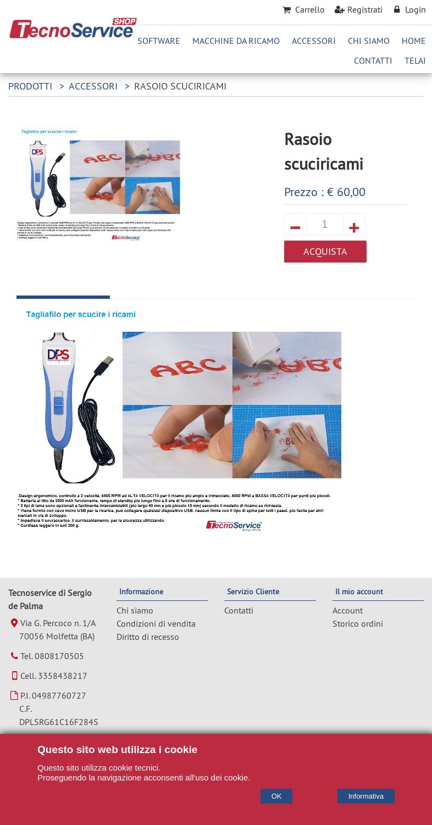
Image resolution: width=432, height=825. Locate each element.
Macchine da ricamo (236, 40)
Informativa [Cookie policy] (366, 796)
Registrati (358, 9)
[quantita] (325, 224)
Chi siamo (135, 610)
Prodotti (30, 86)
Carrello (302, 9)
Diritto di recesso (148, 636)
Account (348, 610)
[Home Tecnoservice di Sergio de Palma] (73, 36)
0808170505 (59, 655)
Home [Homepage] (414, 40)
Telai (415, 60)
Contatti (373, 60)
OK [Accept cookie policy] (277, 796)
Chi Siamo (369, 40)
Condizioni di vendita (156, 623)
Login (408, 9)
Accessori (314, 40)
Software (158, 40)
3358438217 (62, 675)
